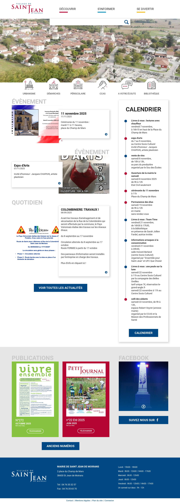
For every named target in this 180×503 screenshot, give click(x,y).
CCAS (103, 86)
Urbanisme (29, 86)
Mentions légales (82, 500)
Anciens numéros (60, 446)
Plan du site (97, 500)
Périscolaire (78, 86)
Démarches (53, 86)
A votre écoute (127, 86)
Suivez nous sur (142, 420)
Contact (69, 500)
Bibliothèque (151, 86)
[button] (67, 10)
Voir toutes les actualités (60, 288)
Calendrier (143, 333)
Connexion (109, 500)
